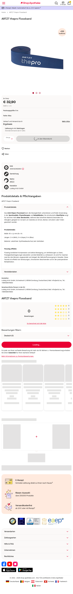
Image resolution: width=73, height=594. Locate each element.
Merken (6, 148)
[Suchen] (56, 3)
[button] (36, 207)
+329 (62, 32)
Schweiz (49, 581)
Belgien (25, 581)
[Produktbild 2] (36, 93)
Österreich (37, 581)
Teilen (5, 154)
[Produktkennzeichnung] (22, 169)
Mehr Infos (66, 121)
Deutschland (12, 581)
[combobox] (9, 139)
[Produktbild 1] (33, 93)
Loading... (36, 345)
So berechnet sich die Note (36, 323)
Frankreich (61, 581)
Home (4, 12)
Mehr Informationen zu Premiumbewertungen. (18, 356)
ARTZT (12, 182)
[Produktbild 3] (40, 93)
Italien (36, 586)
